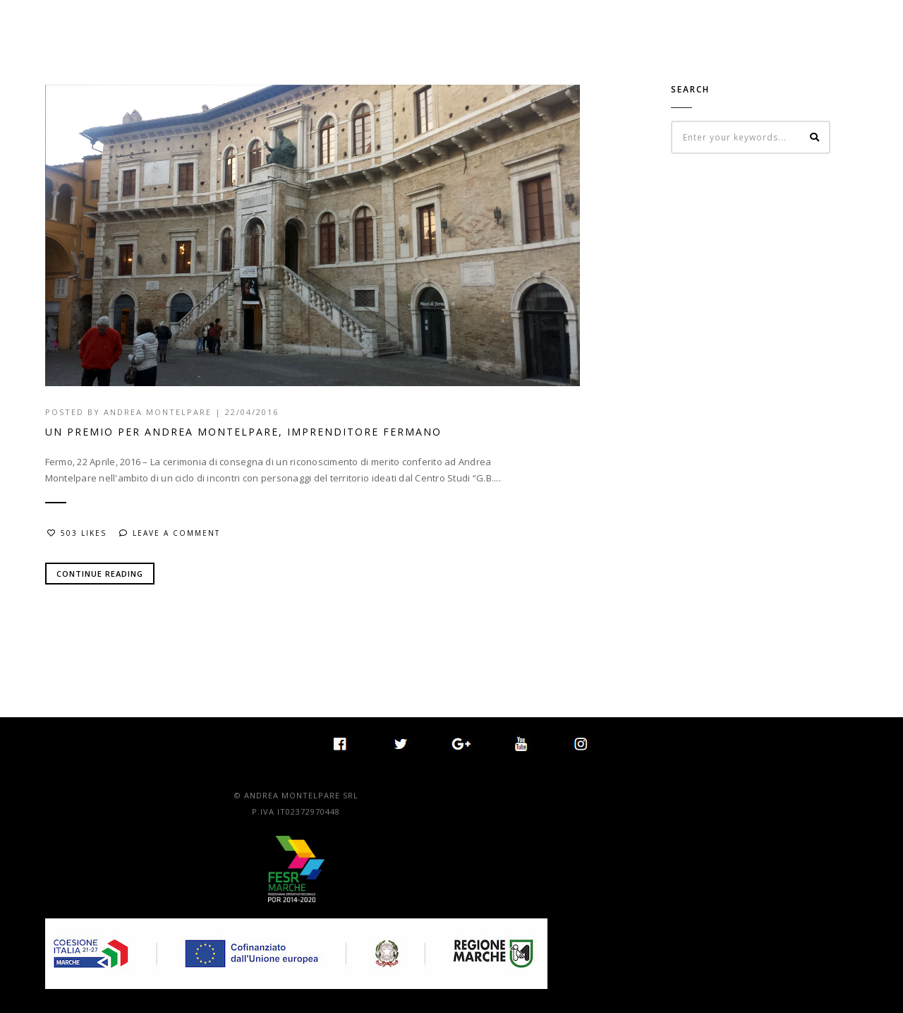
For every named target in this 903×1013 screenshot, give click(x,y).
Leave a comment (169, 533)
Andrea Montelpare (158, 412)
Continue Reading (99, 573)
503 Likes (77, 533)
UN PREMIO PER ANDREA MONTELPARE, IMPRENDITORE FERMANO (243, 431)
